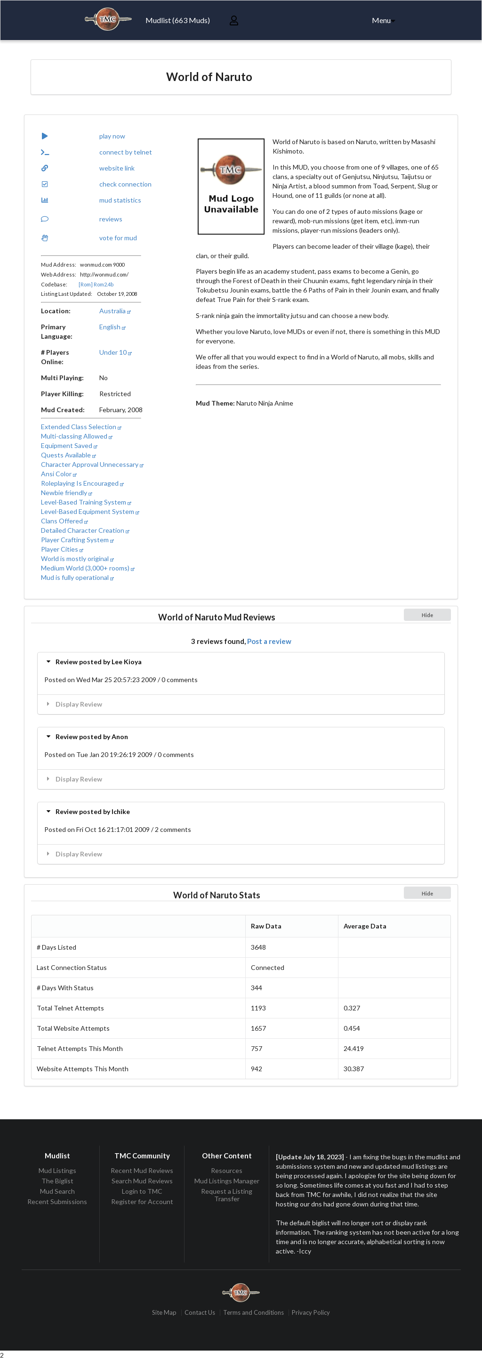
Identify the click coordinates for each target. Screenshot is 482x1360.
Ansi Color (59, 474)
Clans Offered (64, 521)
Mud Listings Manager (226, 1181)
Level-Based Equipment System (90, 511)
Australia (115, 311)
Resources (226, 1170)
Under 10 (115, 352)
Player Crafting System (77, 540)
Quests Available (68, 455)
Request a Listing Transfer (226, 1195)
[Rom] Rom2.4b (96, 284)
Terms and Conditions (253, 1313)
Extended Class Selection (81, 427)
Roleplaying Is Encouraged (82, 483)
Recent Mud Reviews (142, 1170)
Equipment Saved (69, 445)
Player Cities (62, 549)
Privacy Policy (311, 1313)
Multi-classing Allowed (76, 436)
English (112, 327)
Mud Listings (57, 1170)
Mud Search (57, 1191)
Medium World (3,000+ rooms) (88, 568)
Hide (427, 615)
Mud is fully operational (77, 577)
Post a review (269, 641)
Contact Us (200, 1313)
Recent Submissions (57, 1201)
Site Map (164, 1313)
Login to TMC (142, 1191)
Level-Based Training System (86, 502)
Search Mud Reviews (142, 1181)
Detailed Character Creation (85, 530)
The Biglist (57, 1181)
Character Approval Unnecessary (92, 464)
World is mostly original (77, 558)
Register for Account (142, 1201)
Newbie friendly (66, 493)
